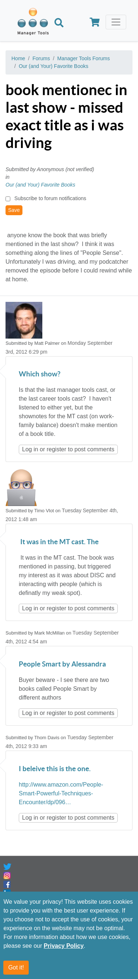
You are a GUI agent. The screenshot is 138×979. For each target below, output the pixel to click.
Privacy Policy (64, 946)
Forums (41, 58)
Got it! (16, 967)
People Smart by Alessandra (62, 664)
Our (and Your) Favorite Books (53, 66)
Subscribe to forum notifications (50, 198)
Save (14, 210)
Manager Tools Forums (83, 58)
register (56, 449)
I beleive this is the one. (55, 769)
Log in (30, 449)
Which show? (39, 374)
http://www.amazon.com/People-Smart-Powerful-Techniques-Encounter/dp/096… (61, 793)
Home (18, 58)
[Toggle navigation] (116, 22)
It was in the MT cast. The (59, 542)
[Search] (59, 23)
